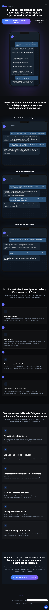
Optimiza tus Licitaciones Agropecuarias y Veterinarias (16, 21)
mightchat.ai (27, 597)
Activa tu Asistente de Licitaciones (24, 577)
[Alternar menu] (46, 6)
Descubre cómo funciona (39, 21)
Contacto (31, 603)
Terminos (18, 603)
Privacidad (24, 603)
